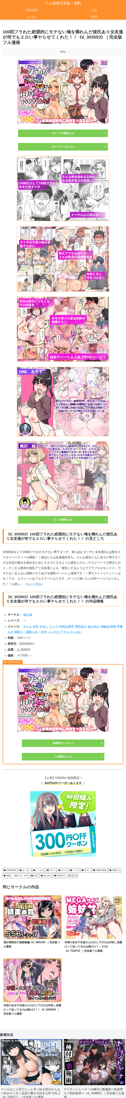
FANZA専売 (66, 626)
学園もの (114, 870)
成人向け (94, 626)
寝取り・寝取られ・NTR (30, 632)
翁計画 (27, 614)
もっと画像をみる (63, 519)
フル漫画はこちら (63, 756)
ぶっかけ (54, 632)
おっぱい (76, 632)
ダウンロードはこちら (63, 146)
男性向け (81, 626)
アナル (64, 632)
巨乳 (36, 626)
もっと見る (34, 584)
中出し (44, 626)
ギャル (27, 626)
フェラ (53, 626)
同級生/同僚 (108, 626)
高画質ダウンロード (63, 743)
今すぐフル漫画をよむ (63, 133)
